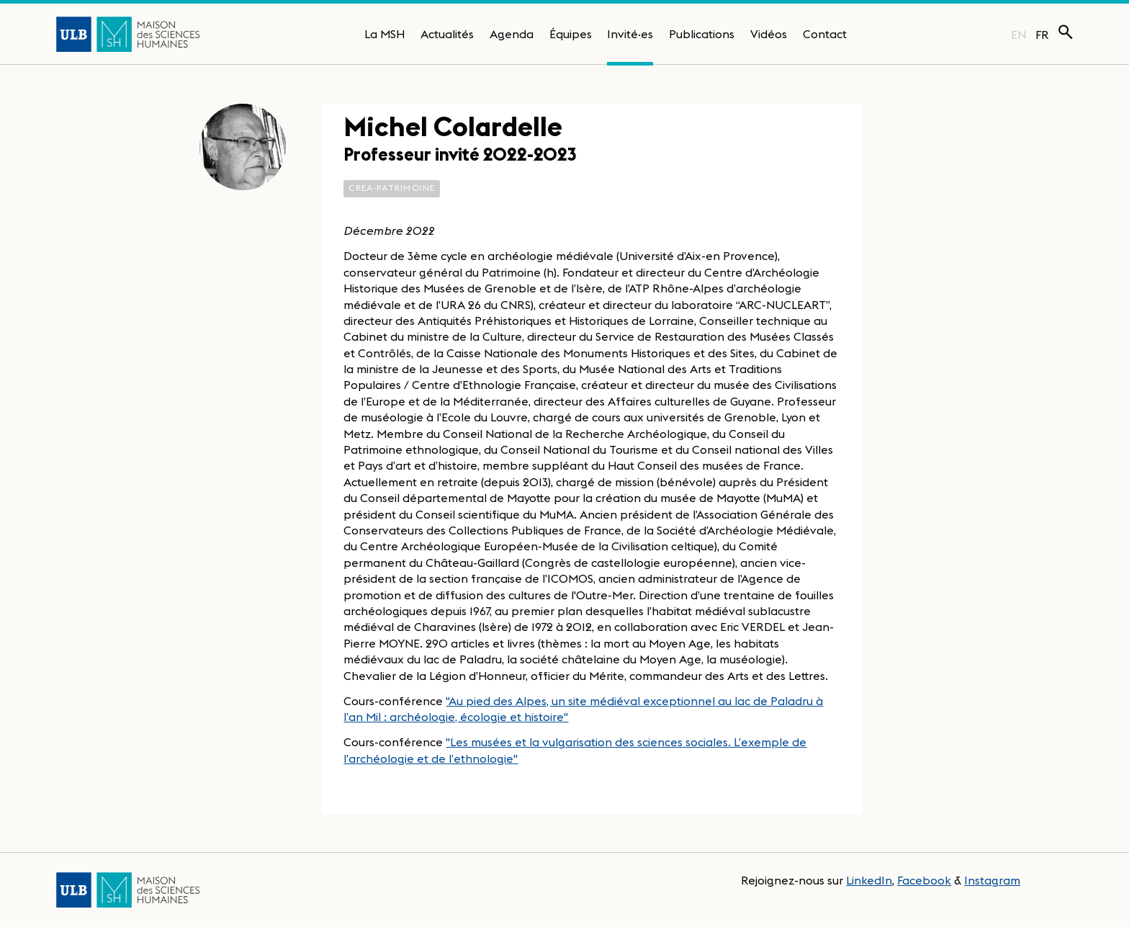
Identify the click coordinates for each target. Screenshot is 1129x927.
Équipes (570, 34)
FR (1042, 34)
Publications (701, 34)
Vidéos (768, 34)
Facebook (924, 880)
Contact (825, 34)
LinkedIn (869, 880)
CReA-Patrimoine (391, 187)
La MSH (384, 34)
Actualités (447, 34)
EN (1018, 34)
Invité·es (630, 34)
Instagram (992, 880)
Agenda (512, 34)
